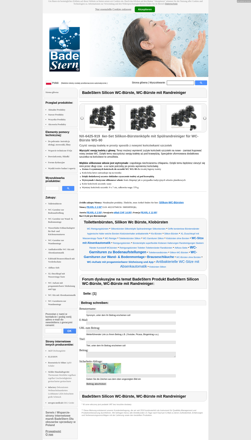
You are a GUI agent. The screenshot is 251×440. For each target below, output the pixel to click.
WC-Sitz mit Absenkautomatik (62, 295)
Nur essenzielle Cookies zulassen (113, 9)
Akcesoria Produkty (57, 124)
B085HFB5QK (129, 207)
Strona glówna (140, 82)
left (82, 118)
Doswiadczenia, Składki (58, 156)
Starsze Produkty (56, 114)
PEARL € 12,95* (149, 212)
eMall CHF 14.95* (123, 212)
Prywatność (53, 431)
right (204, 118)
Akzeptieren (145, 9)
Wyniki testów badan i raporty (61, 168)
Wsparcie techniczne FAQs (60, 150)
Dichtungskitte (57, 351)
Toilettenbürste (55, 203)
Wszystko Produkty (57, 119)
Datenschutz (171, 4)
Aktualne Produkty (56, 110)
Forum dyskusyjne (56, 162)
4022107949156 (114, 207)
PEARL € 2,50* (94, 207)
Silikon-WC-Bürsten (171, 202)
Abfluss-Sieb (53, 268)
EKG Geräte (61, 403)
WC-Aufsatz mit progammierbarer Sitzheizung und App (61, 286)
